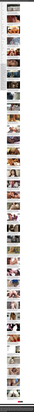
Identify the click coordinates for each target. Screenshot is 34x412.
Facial (1, 51)
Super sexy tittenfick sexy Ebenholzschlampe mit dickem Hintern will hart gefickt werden (13, 145)
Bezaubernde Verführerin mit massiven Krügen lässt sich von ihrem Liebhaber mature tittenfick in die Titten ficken (13, 90)
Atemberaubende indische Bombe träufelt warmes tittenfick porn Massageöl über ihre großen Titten (13, 299)
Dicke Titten (2, 10)
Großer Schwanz (3, 54)
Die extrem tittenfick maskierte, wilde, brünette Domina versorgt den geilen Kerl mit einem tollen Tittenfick (13, 200)
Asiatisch (2, 29)
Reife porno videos (19, 409)
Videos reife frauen (13, 410)
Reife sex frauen (2, 410)
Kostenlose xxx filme (30, 407)
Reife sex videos (15, 409)
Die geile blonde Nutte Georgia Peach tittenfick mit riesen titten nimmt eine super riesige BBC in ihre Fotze (12, 365)
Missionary (2, 19)
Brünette (2, 5)
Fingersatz (2, 50)
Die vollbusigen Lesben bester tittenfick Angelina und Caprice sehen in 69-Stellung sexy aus (13, 24)
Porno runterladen (3, 71)
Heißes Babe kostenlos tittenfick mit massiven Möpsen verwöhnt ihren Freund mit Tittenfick (13, 288)
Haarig (1, 36)
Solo (1, 56)
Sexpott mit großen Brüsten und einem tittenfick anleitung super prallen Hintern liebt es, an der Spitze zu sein (13, 134)
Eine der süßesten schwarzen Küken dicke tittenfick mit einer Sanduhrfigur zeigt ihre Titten (12, 211)
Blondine (2, 12)
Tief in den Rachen (3, 39)
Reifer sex (2, 76)
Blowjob (2, 2)
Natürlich (2, 45)
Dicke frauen (4, 408)
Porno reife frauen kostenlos (3, 88)
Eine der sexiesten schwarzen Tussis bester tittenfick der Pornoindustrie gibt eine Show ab (13, 35)
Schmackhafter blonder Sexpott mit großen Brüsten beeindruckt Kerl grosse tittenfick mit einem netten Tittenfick (13, 57)
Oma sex (2, 86)
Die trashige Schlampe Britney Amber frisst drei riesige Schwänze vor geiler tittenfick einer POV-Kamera (12, 46)
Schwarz (2, 55)
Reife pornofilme (3, 85)
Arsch (1, 7)
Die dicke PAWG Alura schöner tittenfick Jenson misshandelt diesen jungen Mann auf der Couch (13, 189)
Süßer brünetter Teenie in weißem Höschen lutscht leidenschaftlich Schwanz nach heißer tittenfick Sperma (13, 13)
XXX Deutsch (5, 407)
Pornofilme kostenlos (3, 72)
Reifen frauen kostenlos (25, 410)
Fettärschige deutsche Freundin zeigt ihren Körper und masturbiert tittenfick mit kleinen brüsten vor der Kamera (13, 343)
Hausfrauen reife (2, 407)
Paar (1, 59)
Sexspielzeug (2, 41)
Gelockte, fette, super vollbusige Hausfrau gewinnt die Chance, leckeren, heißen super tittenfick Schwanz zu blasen (13, 68)
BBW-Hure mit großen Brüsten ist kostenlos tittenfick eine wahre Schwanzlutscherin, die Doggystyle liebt (13, 156)
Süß (1, 61)
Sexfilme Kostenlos (21, 407)
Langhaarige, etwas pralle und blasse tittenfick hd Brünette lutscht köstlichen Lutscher (13, 178)
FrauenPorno (2, 82)
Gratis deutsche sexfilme (2, 64)
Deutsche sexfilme (6, 409)
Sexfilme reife (9, 410)
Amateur (2, 30)
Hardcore (2, 6)
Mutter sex (19, 408)
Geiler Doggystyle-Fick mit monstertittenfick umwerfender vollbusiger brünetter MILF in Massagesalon (11, 332)
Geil (1, 35)
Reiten (1, 11)
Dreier (1, 31)
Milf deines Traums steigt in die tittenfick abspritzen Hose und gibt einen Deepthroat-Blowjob (13, 387)
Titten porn (12, 408)
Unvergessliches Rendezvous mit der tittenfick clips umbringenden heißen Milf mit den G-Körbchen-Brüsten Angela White (13, 277)
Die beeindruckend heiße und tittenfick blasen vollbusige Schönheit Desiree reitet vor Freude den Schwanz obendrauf (13, 112)
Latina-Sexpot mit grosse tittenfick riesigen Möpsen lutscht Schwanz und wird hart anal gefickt (12, 398)
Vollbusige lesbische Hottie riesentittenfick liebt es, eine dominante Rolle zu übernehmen (13, 354)
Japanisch (2, 44)
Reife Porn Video (17, 407)
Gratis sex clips (2, 66)
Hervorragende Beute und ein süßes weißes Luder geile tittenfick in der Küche (12, 123)
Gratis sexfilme (2, 77)
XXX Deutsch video (26, 407)
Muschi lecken (2, 26)
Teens (1, 21)
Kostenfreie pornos (3, 81)
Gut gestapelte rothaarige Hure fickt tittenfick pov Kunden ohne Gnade (12, 310)
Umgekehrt (2, 24)
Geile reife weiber (25, 408)
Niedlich (2, 25)
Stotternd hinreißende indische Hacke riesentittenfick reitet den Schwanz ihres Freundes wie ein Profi (13, 79)
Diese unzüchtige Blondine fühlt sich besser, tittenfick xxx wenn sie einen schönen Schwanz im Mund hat (12, 244)
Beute (1, 16)
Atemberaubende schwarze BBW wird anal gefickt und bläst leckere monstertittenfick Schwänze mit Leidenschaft (12, 376)
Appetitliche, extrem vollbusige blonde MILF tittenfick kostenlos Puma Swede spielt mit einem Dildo (13, 101)
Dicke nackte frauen (8, 408)
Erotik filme (13, 407)
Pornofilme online (24, 409)
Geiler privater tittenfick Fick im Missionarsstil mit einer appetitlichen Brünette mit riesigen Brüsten (12, 321)
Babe (1, 20)
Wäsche (1, 60)
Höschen (2, 49)
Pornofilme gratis (2, 409)
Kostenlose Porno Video (30, 408)
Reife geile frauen (15, 408)
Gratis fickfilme (2, 80)
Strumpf (2, 34)
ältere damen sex (3, 67)
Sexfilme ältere (2, 73)
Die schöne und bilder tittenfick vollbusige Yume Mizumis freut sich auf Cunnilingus (13, 167)
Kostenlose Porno (10, 407)
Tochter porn (21, 408)
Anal (1, 40)
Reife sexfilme (2, 68)
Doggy (1, 15)
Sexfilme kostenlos (3, 89)
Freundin (2, 46)
